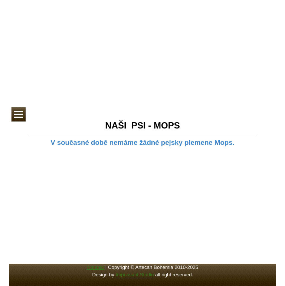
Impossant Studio (135, 274)
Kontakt (95, 267)
